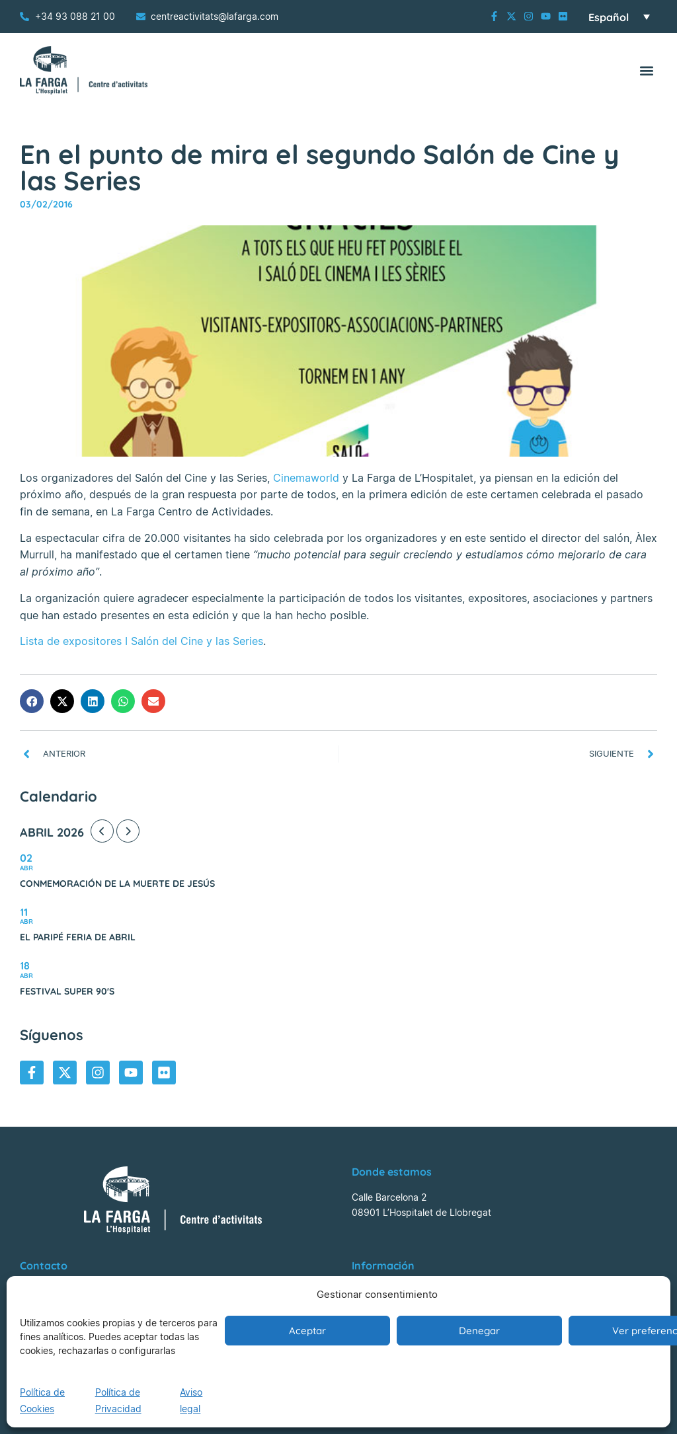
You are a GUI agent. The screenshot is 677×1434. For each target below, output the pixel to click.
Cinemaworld (306, 477)
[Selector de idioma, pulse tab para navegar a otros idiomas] (619, 16)
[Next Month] (127, 831)
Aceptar (307, 1330)
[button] (646, 70)
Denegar (479, 1330)
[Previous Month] (102, 831)
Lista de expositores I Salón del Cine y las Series (141, 641)
